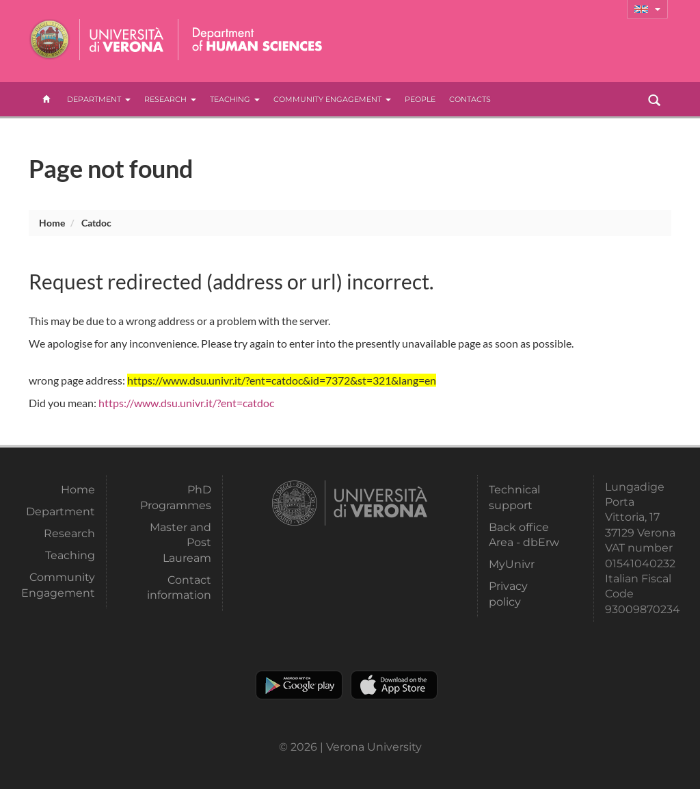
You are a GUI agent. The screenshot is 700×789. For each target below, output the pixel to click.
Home (52, 223)
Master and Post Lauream (180, 543)
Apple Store (394, 685)
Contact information (179, 587)
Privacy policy (508, 594)
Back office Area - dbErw (524, 535)
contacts (470, 99)
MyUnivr (512, 564)
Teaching (235, 99)
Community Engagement (332, 99)
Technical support (514, 497)
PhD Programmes (175, 497)
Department (99, 99)
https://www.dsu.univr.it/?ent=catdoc (186, 402)
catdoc (96, 223)
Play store (299, 685)
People (420, 99)
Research (170, 99)
